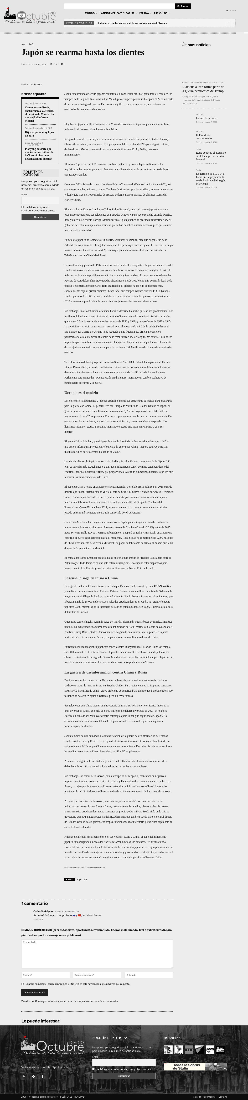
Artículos (28, 103)
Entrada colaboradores (204, 1096)
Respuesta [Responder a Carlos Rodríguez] (38, 919)
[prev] (228, 23)
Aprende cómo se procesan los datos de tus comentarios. (91, 1001)
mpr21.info (82, 879)
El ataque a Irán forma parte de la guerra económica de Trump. (132, 23)
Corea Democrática (33, 143)
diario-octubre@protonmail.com (54, 1067)
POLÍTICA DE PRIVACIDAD (72, 1096)
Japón (31, 44)
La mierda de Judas (206, 118)
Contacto (223, 1096)
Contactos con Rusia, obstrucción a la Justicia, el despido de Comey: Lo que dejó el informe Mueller (39, 114)
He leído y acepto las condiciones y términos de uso (38, 209)
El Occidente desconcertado (204, 137)
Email (24, 194)
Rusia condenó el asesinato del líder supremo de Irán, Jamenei (211, 156)
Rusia (198, 149)
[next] (233, 23)
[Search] (183, 6)
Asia (23, 44)
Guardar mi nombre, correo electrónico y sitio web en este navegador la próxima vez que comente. (78, 983)
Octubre (38, 84)
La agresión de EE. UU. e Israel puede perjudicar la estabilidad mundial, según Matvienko (210, 178)
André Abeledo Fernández (201, 82)
